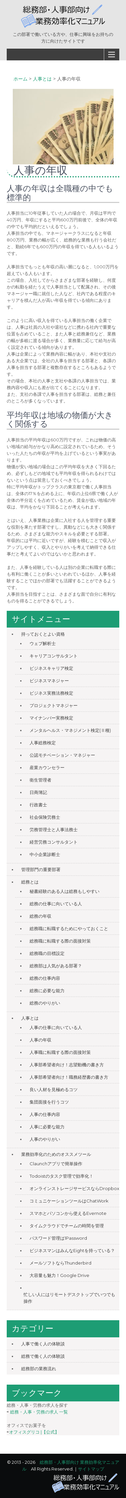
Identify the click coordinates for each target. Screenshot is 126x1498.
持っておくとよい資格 (43, 634)
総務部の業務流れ (38, 1368)
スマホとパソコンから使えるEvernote (68, 1213)
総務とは (30, 882)
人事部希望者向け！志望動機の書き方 (67, 1064)
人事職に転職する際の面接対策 (60, 1052)
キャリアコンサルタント (54, 655)
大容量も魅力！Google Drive (59, 1275)
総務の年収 (40, 916)
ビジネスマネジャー (49, 680)
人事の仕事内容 (45, 1114)
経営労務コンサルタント (54, 842)
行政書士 (38, 804)
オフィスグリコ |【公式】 (34, 1432)
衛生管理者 (40, 780)
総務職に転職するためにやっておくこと (69, 928)
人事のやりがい (45, 1139)
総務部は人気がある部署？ (56, 965)
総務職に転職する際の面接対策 (60, 941)
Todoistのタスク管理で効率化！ (61, 1176)
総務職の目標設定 (47, 953)
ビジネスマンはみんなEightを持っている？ (72, 1250)
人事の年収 (40, 1039)
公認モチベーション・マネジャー (62, 755)
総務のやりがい (45, 1003)
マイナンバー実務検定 (51, 717)
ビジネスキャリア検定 (51, 668)
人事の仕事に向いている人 (56, 1027)
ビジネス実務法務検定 (51, 693)
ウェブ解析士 (43, 643)
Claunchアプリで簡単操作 (56, 1163)
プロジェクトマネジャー (54, 705)
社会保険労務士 (45, 817)
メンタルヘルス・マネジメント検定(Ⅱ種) (70, 730)
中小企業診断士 (45, 854)
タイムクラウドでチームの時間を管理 (67, 1225)
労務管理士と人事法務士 (54, 829)
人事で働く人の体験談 (43, 1343)
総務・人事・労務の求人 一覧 (39, 1411)
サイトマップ (91, 1469)
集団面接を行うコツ (49, 1102)
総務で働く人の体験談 (43, 1356)
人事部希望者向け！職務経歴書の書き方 (69, 1077)
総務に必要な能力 (47, 990)
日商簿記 (38, 792)
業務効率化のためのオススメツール (56, 1154)
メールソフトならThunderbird (60, 1263)
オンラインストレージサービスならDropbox (74, 1188)
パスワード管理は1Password (58, 1238)
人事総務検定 (43, 742)
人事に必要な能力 (47, 1126)
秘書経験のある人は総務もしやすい (64, 891)
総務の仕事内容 (45, 978)
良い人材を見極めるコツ (54, 1089)
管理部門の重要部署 (40, 869)
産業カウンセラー (47, 767)
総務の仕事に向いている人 (56, 903)
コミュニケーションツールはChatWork (69, 1200)
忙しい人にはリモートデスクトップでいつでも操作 (69, 1298)
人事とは (30, 1018)
